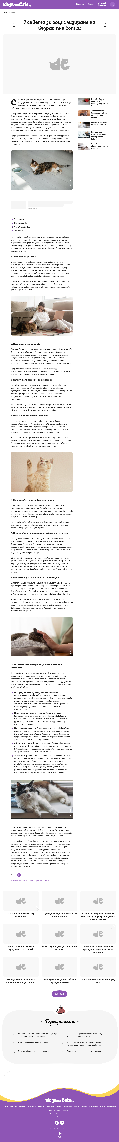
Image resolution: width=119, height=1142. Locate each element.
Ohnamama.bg (31, 1106)
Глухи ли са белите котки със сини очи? (99, 123)
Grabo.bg (41, 1106)
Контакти (65, 1110)
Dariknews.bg (67, 1106)
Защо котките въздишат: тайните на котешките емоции (99, 114)
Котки (91, 3)
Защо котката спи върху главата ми (20, 915)
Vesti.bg (76, 1106)
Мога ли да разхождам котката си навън (59, 948)
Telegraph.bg (111, 1106)
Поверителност (60, 1113)
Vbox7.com (13, 1106)
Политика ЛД (71, 1113)
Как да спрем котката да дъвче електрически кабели (98, 135)
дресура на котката (42, 881)
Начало (5, 12)
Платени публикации (47, 1113)
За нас (50, 1110)
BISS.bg (102, 1106)
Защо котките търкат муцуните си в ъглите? (21, 948)
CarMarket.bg (93, 1106)
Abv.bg (5, 1106)
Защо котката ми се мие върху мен (98, 981)
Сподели (16, 875)
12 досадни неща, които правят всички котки (59, 915)
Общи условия (66, 1128)
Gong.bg (22, 1106)
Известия (59, 1117)
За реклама (57, 1110)
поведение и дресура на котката (22, 881)
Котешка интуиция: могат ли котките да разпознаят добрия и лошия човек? (98, 916)
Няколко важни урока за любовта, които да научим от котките (99, 102)
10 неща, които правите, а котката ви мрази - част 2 (20, 981)
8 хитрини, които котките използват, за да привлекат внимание (98, 949)
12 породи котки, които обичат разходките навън (59, 981)
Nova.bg (84, 1106)
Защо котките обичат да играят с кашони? (99, 145)
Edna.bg (58, 1106)
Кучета (80, 3)
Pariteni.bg (50, 1106)
